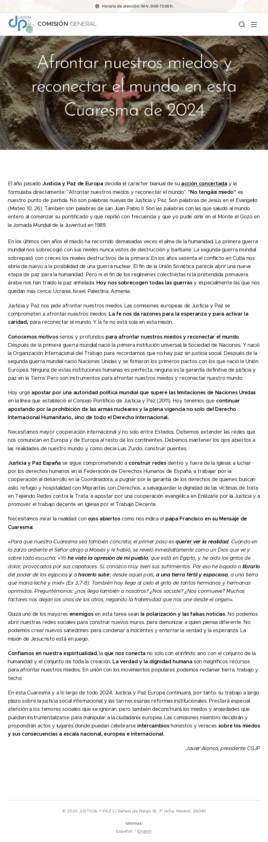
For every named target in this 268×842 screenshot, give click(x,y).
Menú (254, 24)
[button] (241, 24)
